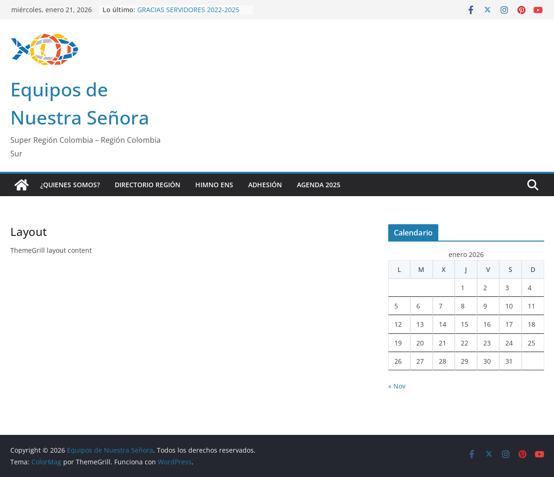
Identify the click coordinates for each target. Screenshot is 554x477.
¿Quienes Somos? (70, 184)
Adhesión (265, 184)
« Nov (397, 386)
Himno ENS (214, 184)
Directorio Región (147, 184)
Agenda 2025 (318, 184)
